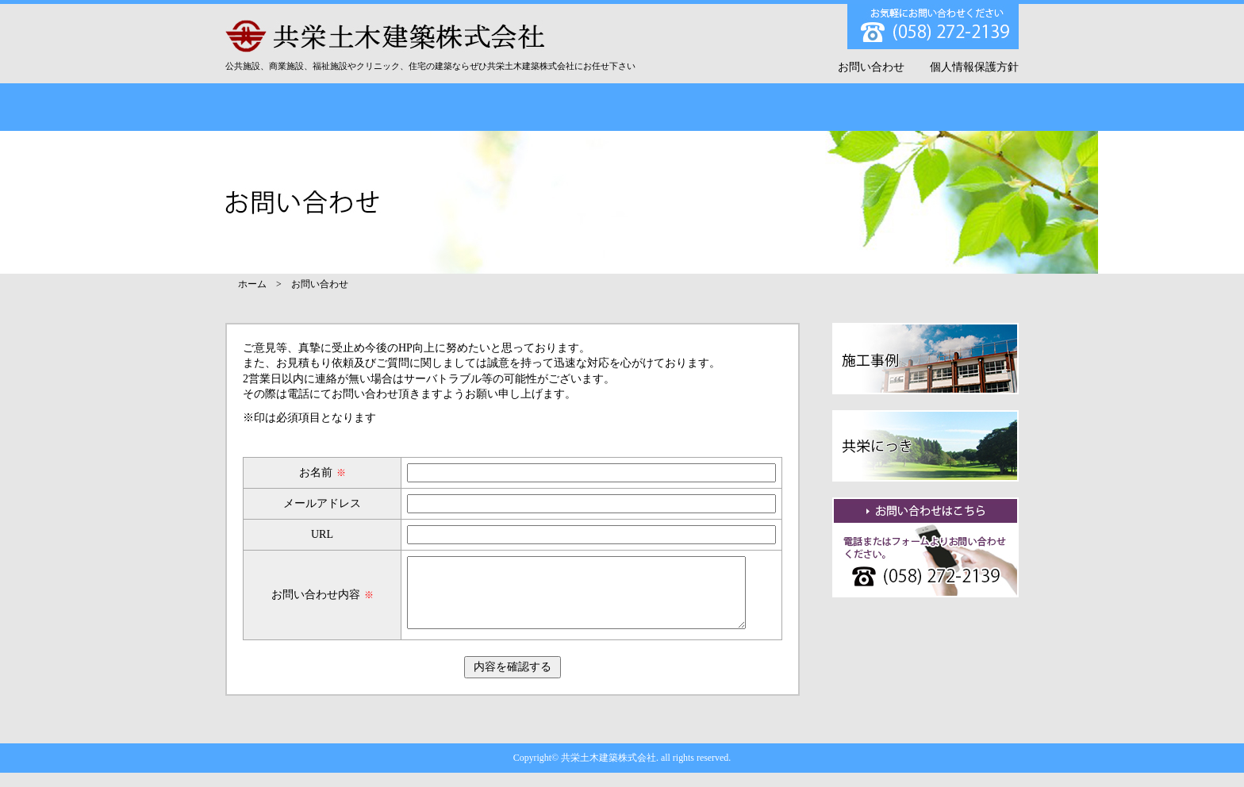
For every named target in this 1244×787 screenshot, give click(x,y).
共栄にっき (820, 107)
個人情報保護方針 (974, 67)
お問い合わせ (871, 67)
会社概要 (423, 107)
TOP (291, 107)
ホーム (252, 284)
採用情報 (953, 107)
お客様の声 (688, 107)
